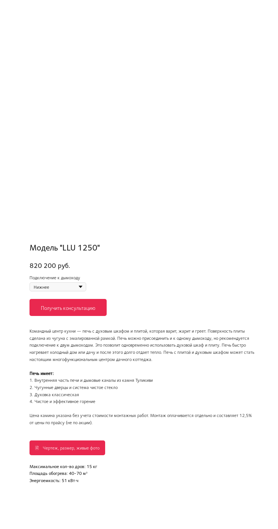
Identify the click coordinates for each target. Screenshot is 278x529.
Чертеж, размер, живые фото (71, 447)
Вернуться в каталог (33, 11)
